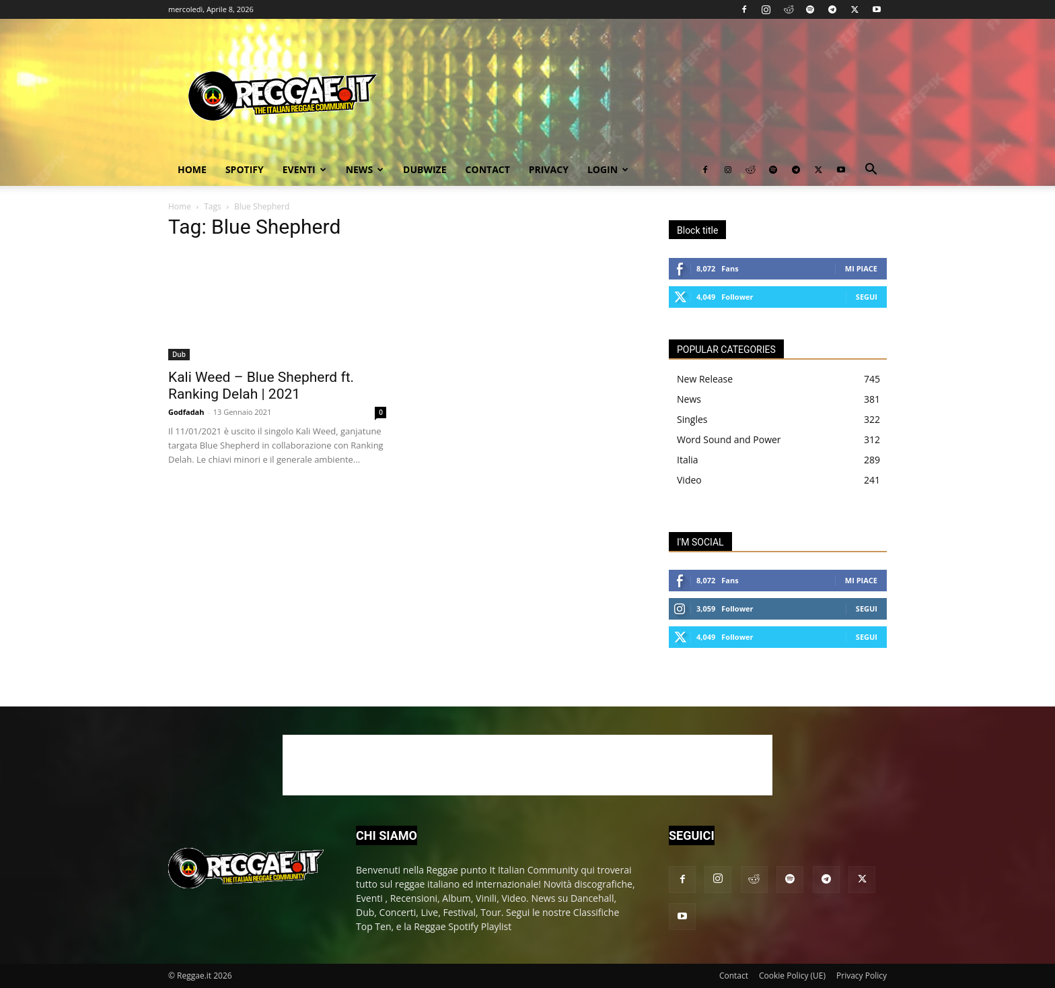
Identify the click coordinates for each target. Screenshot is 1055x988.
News (365, 169)
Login (607, 169)
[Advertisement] (527, 765)
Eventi (304, 169)
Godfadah (186, 412)
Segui (866, 297)
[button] (870, 170)
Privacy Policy (861, 975)
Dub (179, 354)
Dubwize (424, 169)
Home (192, 169)
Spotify (244, 169)
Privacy (549, 169)
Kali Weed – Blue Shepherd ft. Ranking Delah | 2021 (261, 385)
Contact (488, 169)
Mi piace (861, 268)
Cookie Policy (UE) (792, 975)
